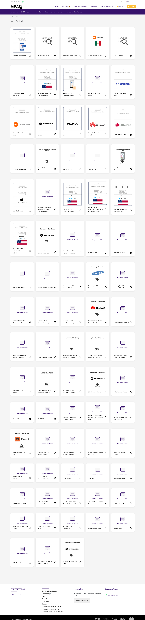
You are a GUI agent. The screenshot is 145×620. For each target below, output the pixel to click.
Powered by (136, 619)
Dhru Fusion (142, 619)
